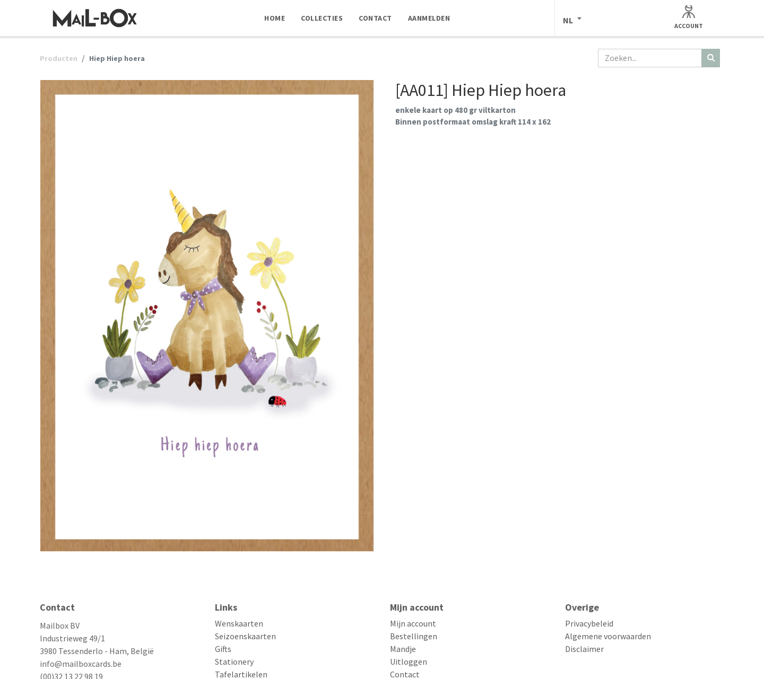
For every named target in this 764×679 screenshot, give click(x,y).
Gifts (223, 648)
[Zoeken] (710, 58)
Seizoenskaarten (245, 636)
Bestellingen (413, 636)
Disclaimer (584, 648)
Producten (58, 58)
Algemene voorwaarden (608, 636)
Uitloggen (408, 661)
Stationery (234, 661)
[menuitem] (274, 18)
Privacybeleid (589, 623)
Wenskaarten (239, 623)
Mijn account (413, 623)
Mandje (403, 648)
